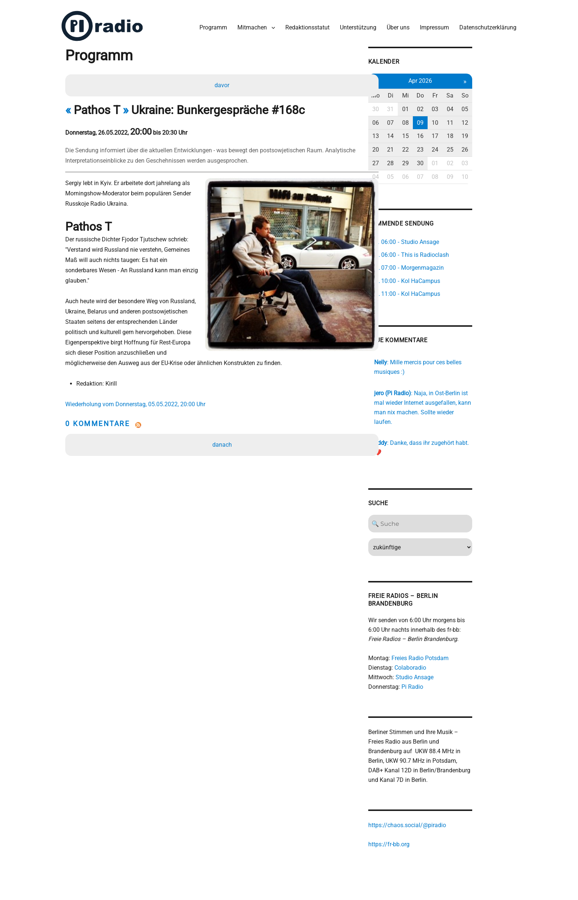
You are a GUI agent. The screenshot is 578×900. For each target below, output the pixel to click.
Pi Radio (444, 665)
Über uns (396, 25)
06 (407, 119)
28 (423, 160)
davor (222, 83)
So (502, 92)
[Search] (455, 502)
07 (423, 119)
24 (470, 146)
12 (502, 119)
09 (455, 119)
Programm (211, 25)
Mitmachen (250, 25)
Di (423, 92)
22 (439, 146)
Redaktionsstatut (305, 25)
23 (455, 146)
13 (407, 133)
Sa (486, 92)
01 (439, 106)
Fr (470, 92)
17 (470, 133)
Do (455, 92)
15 (439, 133)
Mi (439, 92)
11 (486, 119)
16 (455, 133)
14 (423, 133)
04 (486, 106)
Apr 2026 (455, 77)
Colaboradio (441, 646)
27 (407, 160)
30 (407, 106)
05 (502, 106)
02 (455, 106)
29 (439, 160)
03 (470, 106)
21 (423, 146)
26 (502, 146)
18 (486, 133)
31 (423, 106)
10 (470, 119)
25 (486, 146)
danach (223, 422)
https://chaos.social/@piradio (438, 804)
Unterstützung (356, 25)
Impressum (432, 25)
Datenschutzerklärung (486, 25)
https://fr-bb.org (420, 823)
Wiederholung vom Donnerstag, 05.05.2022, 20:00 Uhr (138, 381)
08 (439, 119)
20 (407, 146)
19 (502, 133)
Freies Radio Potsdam (451, 636)
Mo (407, 92)
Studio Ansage (446, 655)
